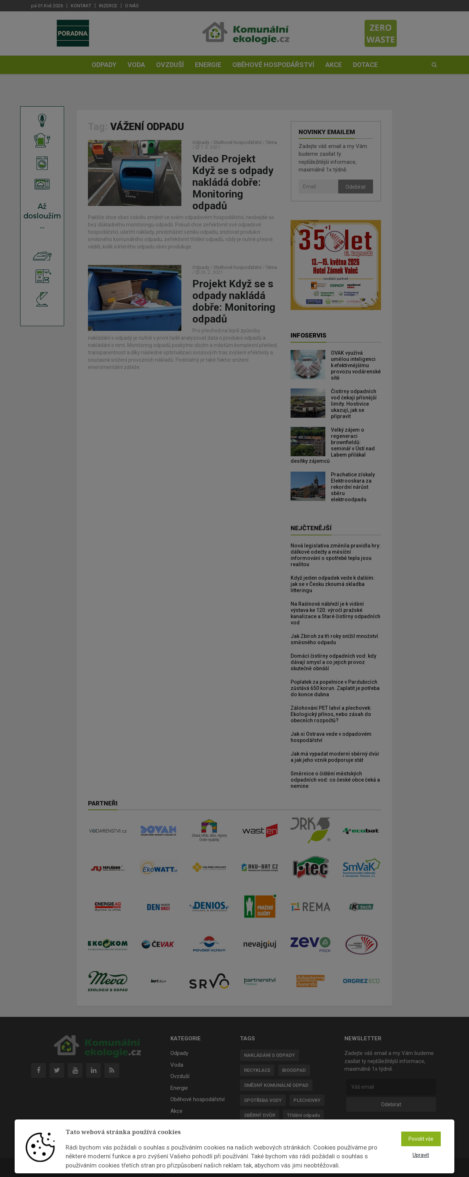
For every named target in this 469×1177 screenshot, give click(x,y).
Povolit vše (421, 1139)
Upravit (421, 1155)
